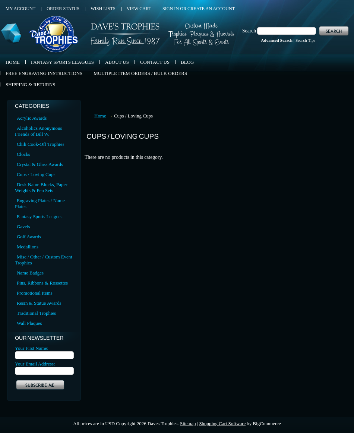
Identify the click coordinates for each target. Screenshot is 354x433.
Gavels (23, 226)
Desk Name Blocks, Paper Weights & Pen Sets (41, 187)
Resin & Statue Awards (39, 303)
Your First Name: (31, 348)
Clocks (23, 154)
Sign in (170, 8)
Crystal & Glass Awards (40, 164)
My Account (20, 8)
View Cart (139, 8)
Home (100, 116)
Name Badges (30, 273)
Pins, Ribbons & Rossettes (42, 283)
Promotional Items (35, 293)
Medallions (27, 247)
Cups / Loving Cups (36, 174)
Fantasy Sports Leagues (40, 216)
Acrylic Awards (32, 118)
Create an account (211, 8)
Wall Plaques (29, 323)
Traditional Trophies (36, 313)
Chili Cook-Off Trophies (40, 144)
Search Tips (305, 40)
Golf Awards (29, 236)
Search (249, 31)
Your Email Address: (35, 364)
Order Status (63, 8)
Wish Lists (103, 8)
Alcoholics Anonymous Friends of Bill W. (38, 131)
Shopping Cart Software (222, 423)
